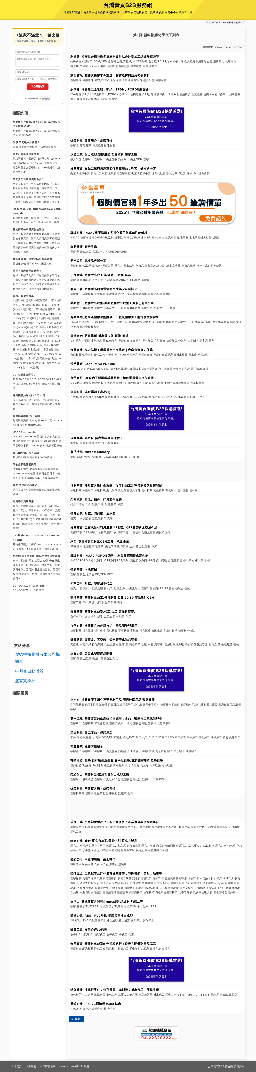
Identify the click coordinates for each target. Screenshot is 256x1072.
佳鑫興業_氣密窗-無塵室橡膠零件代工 (96, 438)
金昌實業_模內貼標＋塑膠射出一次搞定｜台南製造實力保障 (111, 350)
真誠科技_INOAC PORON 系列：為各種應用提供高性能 (109, 555)
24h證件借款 (202, 173)
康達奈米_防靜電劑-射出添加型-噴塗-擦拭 (99, 335)
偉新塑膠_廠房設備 (83, 246)
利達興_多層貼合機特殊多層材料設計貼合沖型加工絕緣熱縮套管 (114, 56)
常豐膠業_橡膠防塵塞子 (86, 746)
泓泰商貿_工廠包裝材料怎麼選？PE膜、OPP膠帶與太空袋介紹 (113, 527)
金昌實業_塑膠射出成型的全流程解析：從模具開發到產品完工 (113, 943)
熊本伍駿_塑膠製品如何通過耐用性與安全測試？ (103, 289)
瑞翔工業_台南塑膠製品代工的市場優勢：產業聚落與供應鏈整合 (114, 822)
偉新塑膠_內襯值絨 (83, 569)
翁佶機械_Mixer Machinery (90, 452)
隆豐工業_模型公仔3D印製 (88, 929)
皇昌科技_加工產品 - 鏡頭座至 (91, 732)
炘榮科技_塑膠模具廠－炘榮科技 (93, 788)
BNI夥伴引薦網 (80, 1066)
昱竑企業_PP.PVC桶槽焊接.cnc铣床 (95, 1004)
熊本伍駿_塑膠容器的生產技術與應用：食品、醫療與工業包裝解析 (116, 718)
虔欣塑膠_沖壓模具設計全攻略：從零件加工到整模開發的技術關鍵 (116, 485)
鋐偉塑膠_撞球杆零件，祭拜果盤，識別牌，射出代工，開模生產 (114, 989)
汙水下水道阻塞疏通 (209, 265)
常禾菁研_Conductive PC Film (92, 364)
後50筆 (75, 1019)
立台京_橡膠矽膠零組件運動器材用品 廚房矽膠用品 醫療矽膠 (112, 699)
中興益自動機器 (29, 672)
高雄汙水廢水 (108, 99)
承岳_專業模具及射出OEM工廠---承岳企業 (99, 541)
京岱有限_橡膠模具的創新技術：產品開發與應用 (103, 625)
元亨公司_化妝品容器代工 (88, 260)
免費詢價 (37, 88)
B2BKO (63, 1066)
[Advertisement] (156, 470)
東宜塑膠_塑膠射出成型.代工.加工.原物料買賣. (102, 611)
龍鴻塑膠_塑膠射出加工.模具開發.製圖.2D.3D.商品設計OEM (112, 597)
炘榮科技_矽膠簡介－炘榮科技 (91, 140)
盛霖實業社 (25, 682)
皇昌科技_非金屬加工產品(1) (90, 392)
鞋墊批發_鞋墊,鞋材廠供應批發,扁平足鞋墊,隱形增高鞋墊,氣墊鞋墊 (116, 760)
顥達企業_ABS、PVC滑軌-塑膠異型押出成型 (101, 915)
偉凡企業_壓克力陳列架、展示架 (93, 513)
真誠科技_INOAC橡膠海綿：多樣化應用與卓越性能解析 (108, 232)
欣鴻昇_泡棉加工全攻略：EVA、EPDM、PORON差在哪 (109, 89)
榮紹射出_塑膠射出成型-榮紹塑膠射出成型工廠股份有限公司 (112, 303)
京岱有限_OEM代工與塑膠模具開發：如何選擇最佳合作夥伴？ (113, 378)
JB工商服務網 (47, 1066)
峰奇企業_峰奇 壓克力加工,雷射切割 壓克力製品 (103, 841)
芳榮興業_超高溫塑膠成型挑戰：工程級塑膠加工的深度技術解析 (114, 317)
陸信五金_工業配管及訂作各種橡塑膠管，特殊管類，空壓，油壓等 (116, 873)
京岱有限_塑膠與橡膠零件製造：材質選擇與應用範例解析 (110, 75)
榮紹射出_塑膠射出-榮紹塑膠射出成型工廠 (99, 774)
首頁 (208, 22)
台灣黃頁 (16, 1066)
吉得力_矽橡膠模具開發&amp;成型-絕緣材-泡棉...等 (106, 901)
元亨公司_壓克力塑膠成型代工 (91, 583)
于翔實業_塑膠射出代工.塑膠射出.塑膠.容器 (100, 275)
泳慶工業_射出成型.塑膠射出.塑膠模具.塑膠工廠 (103, 154)
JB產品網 (30, 1066)
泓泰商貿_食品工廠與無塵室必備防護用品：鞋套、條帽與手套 (113, 168)
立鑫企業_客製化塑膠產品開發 (91, 653)
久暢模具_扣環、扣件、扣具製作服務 (96, 499)
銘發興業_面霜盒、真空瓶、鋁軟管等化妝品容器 (103, 639)
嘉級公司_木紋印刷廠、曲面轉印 (93, 859)
